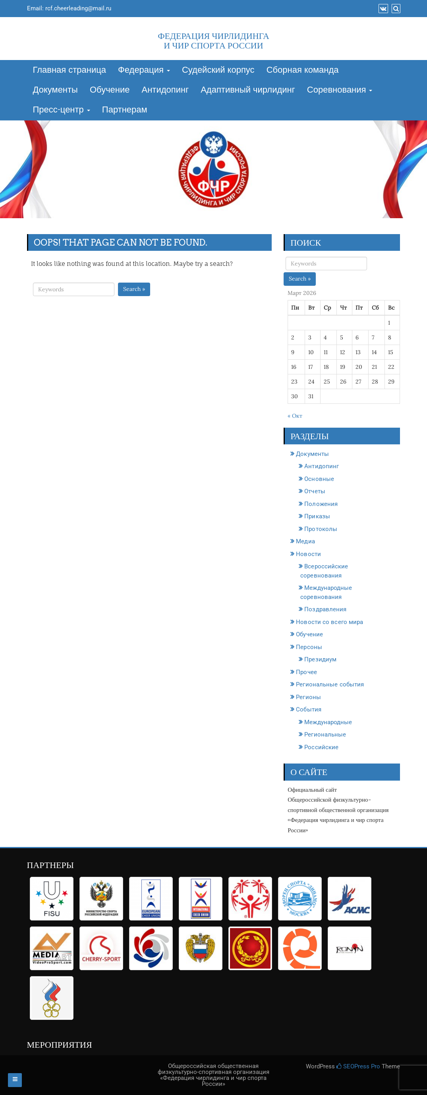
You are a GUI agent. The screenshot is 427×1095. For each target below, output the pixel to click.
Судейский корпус (218, 70)
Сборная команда (303, 70)
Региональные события (330, 684)
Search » (134, 289)
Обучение (110, 90)
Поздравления (325, 609)
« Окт (295, 415)
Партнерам (124, 110)
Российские (321, 747)
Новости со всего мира (329, 622)
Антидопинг (165, 90)
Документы (55, 90)
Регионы (308, 697)
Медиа (305, 541)
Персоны (309, 647)
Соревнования (340, 90)
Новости (308, 554)
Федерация (144, 70)
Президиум (320, 659)
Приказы (317, 516)
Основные (319, 479)
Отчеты (314, 491)
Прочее (306, 672)
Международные (328, 722)
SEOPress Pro (358, 1066)
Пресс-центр (61, 110)
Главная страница (69, 70)
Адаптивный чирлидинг (248, 90)
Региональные (325, 734)
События (308, 709)
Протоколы (320, 529)
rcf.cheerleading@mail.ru (78, 8)
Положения (321, 504)
